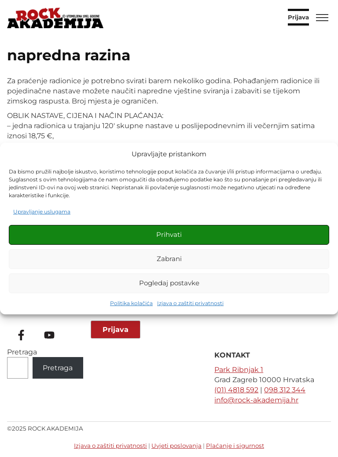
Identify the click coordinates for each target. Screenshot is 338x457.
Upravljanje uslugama (41, 211)
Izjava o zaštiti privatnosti (190, 303)
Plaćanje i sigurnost (235, 445)
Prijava (298, 17)
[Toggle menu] (322, 17)
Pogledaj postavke (169, 283)
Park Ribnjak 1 (238, 369)
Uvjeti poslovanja (176, 445)
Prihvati (169, 234)
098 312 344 (284, 390)
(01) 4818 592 (236, 390)
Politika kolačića (131, 303)
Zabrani (169, 258)
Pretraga (22, 352)
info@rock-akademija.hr (256, 400)
